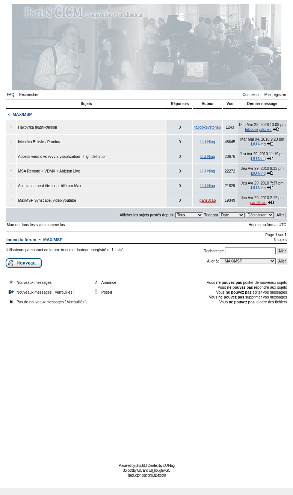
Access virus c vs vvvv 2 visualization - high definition (62, 156)
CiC (139, 470)
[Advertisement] (70, 382)
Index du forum (21, 239)
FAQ (10, 95)
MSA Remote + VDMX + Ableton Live (49, 171)
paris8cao (207, 200)
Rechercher (29, 95)
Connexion (252, 95)
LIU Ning (207, 142)
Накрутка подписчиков (37, 127)
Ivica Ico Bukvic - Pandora (40, 142)
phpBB (140, 466)
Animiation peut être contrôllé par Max (49, 186)
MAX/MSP (22, 114)
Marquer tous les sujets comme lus (36, 225)
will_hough (156, 470)
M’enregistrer (275, 95)
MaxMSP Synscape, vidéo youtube (47, 200)
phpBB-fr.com (157, 475)
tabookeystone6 (207, 127)
